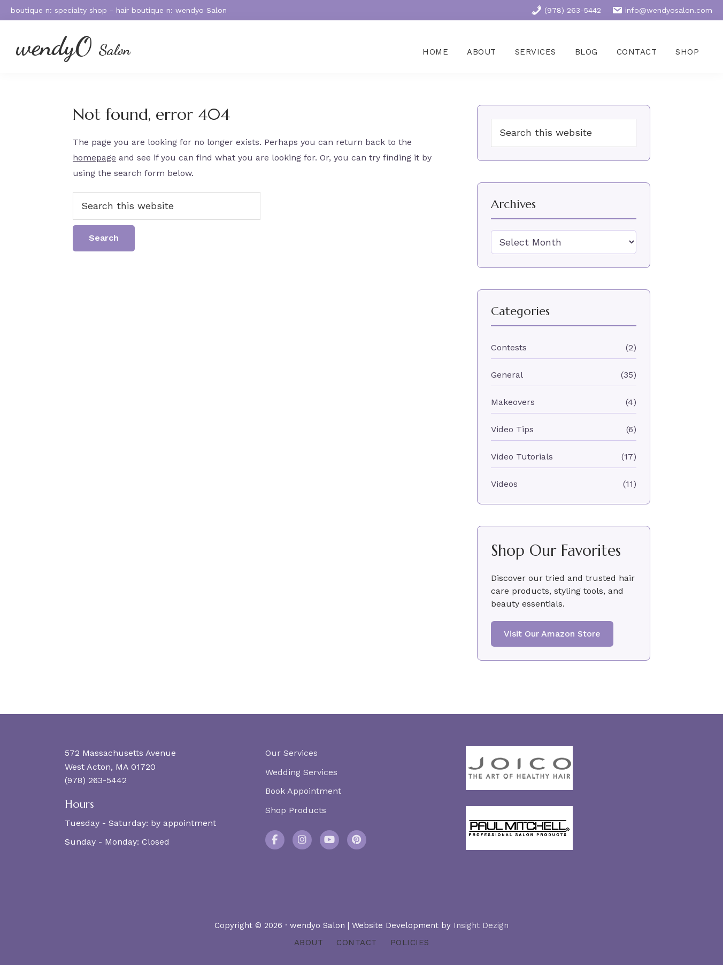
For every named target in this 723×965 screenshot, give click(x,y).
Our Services (291, 753)
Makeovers (513, 402)
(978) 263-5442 (566, 10)
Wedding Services (301, 772)
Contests (509, 347)
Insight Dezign (481, 925)
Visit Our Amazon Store (552, 634)
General (507, 375)
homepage (94, 157)
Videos (504, 484)
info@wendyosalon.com (662, 10)
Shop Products (295, 810)
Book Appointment (303, 791)
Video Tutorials (522, 456)
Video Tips (512, 429)
